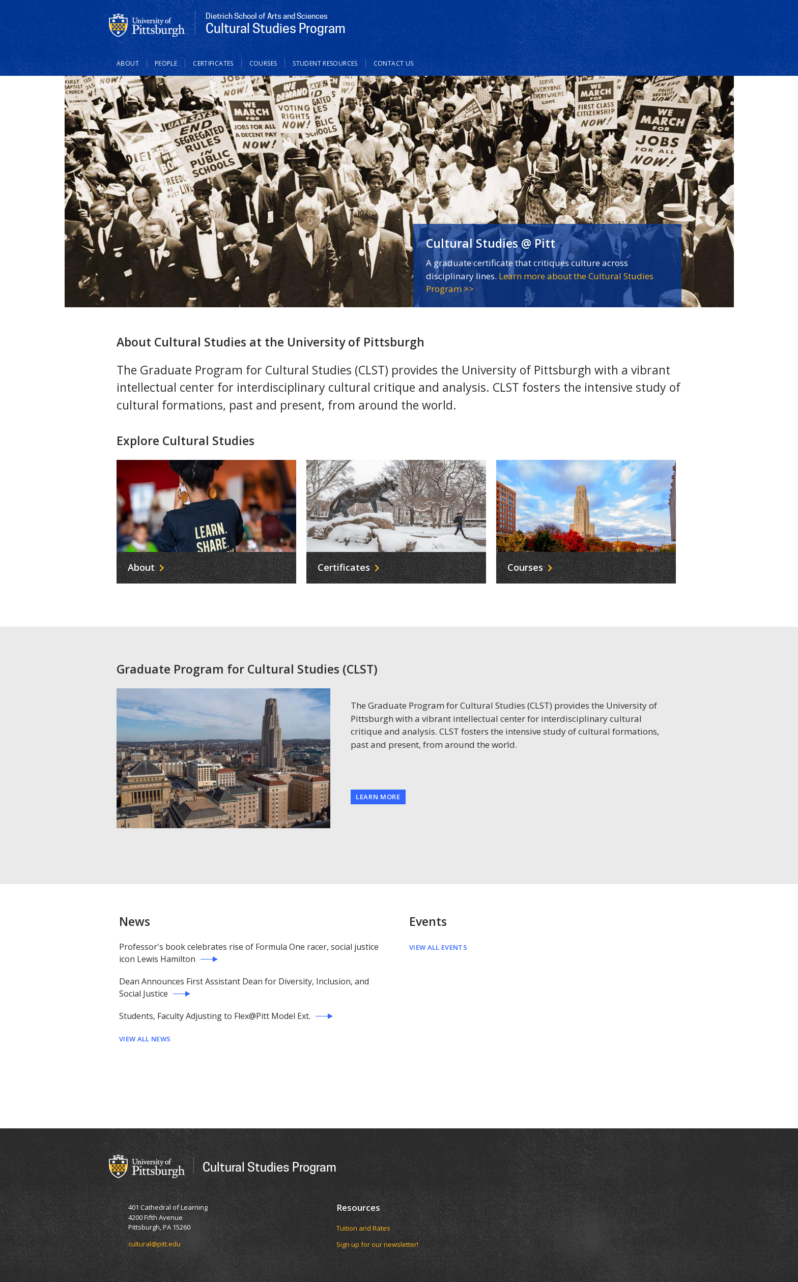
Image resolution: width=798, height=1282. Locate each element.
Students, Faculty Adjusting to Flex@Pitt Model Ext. (214, 1016)
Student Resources (325, 63)
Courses (263, 63)
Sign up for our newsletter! (377, 1244)
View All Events (438, 947)
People (166, 63)
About (128, 63)
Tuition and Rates (363, 1228)
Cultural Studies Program (269, 1167)
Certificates (213, 63)
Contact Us (394, 63)
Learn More (378, 796)
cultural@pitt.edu (154, 1243)
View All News (144, 1038)
